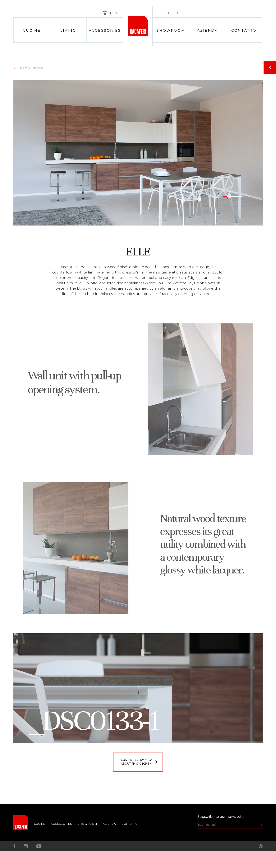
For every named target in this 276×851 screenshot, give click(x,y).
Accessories (105, 30)
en (160, 13)
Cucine (32, 30)
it (167, 13)
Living (68, 30)
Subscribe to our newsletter (221, 817)
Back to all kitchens (30, 68)
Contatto (244, 30)
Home (138, 26)
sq (176, 13)
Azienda (207, 30)
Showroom (171, 30)
